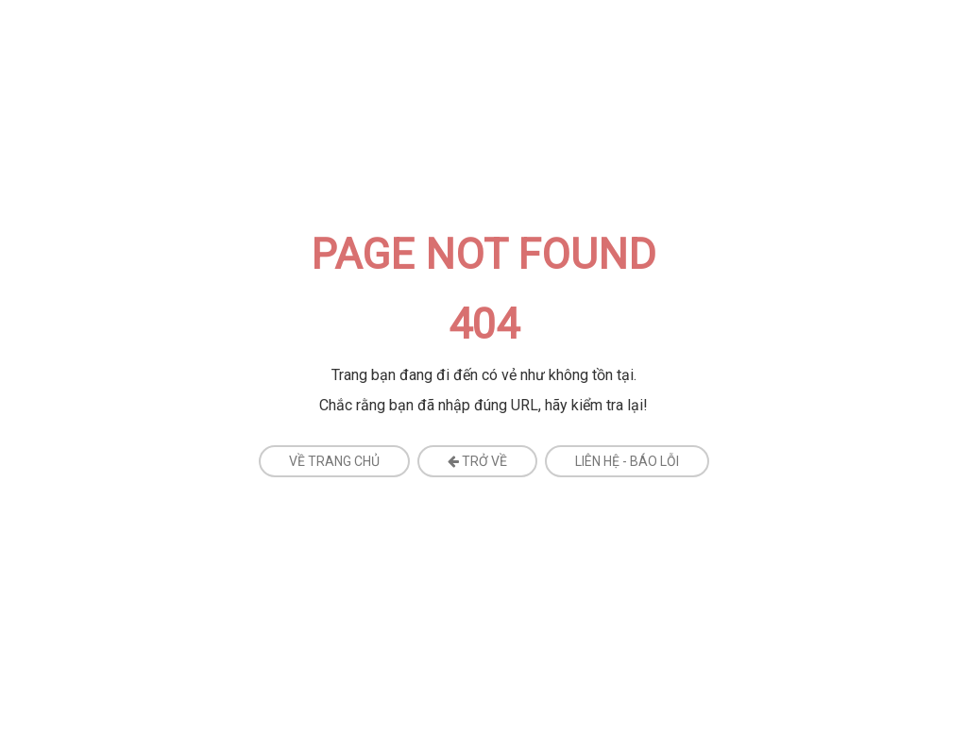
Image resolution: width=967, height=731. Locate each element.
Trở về (477, 461)
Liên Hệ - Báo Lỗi (627, 461)
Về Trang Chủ (334, 461)
